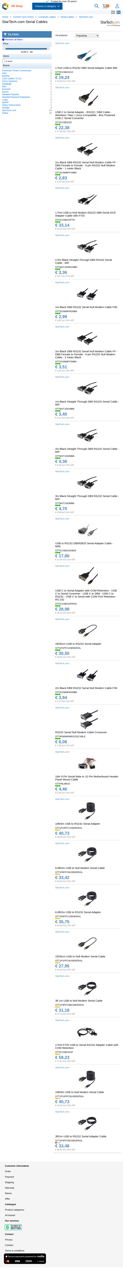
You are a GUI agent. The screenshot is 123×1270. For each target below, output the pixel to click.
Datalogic (7, 83)
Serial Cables (67, 17)
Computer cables (47, 17)
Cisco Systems (9, 81)
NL (113, 12)
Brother (6, 75)
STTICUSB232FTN (65, 220)
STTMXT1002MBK (65, 456)
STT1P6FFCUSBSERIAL (68, 916)
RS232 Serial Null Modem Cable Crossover (81, 732)
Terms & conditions (14, 1250)
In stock (7, 61)
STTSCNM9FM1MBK (66, 311)
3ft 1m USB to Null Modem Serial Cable (78, 1000)
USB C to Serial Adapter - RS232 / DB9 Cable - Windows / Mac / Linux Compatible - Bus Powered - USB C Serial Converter (85, 115)
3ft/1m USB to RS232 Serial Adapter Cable (80, 1136)
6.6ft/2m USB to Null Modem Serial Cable (80, 867)
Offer (7, 1198)
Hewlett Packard (10, 94)
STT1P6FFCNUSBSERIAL (69, 872)
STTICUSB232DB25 (65, 550)
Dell (4, 86)
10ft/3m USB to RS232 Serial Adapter (77, 823)
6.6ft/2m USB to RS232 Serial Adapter (78, 912)
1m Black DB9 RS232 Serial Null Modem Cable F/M (86, 307)
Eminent (6, 89)
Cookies (9, 1245)
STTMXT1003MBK (65, 503)
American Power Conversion (16, 70)
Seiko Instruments (11, 105)
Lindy (5, 99)
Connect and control (23, 17)
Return (8, 1193)
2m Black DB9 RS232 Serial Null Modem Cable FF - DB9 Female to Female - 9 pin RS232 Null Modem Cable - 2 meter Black (86, 354)
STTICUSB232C (63, 122)
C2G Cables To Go (11, 78)
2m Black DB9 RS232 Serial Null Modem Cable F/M (86, 687)
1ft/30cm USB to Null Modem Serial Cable (80, 956)
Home (5, 17)
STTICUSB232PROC (66, 603)
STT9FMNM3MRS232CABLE (70, 736)
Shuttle (5, 107)
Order (8, 1171)
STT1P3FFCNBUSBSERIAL (69, 1005)
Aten (4, 73)
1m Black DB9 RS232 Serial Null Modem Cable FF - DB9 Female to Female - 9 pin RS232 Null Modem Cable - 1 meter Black (86, 165)
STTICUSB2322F (64, 1052)
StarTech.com (86, 17)
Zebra (5, 113)
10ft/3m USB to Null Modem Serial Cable (79, 1092)
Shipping (9, 1182)
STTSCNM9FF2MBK (66, 361)
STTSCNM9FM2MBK (66, 692)
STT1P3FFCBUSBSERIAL (69, 1140)
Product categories (14, 1209)
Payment (9, 1177)
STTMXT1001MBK (65, 408)
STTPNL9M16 (62, 783)
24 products (61, 35)
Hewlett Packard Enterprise (16, 97)
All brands (10, 1215)
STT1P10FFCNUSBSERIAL (69, 1096)
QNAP (5, 102)
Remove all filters (12, 39)
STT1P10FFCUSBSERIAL (68, 828)
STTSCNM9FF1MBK (66, 172)
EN (118, 12)
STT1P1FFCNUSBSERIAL (69, 960)
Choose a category (47, 6)
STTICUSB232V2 (64, 72)
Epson (5, 91)
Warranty (9, 1187)
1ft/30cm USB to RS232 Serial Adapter (78, 643)
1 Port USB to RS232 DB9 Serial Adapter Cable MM (86, 67)
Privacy (9, 1239)
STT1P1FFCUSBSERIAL (68, 648)
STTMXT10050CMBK (66, 267)
